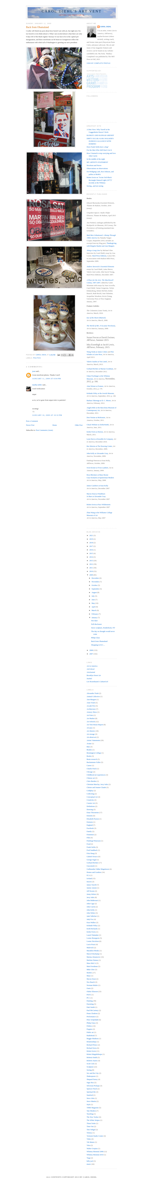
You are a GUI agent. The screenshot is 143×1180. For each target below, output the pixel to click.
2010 (91, 571)
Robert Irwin (91, 1051)
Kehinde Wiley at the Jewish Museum (100, 393)
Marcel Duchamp (93, 954)
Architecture (91, 709)
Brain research (92, 759)
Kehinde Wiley (92, 925)
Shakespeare (91, 1076)
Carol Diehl (105, 26)
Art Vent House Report (95, 725)
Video (89, 1139)
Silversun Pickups (93, 1086)
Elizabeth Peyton (93, 819)
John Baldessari (92, 900)
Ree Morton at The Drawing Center (99, 446)
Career (89, 765)
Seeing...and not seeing (95, 186)
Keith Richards (92, 929)
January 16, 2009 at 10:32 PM (47, 415)
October (95, 585)
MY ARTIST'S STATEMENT (97, 162)
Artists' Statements (93, 740)
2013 (91, 561)
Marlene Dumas (92, 960)
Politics (37, 358)
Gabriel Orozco (92, 856)
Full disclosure (96, 624)
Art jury (89, 728)
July (93, 596)
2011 (91, 568)
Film (88, 838)
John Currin (91, 907)
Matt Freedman (92, 966)
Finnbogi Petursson (94, 841)
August (94, 592)
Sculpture (90, 1067)
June (93, 600)
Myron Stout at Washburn (96, 494)
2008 (91, 650)
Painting (90, 1001)
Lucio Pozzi (91, 944)
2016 (91, 550)
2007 (91, 654)
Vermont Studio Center (95, 1136)
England (90, 825)
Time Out (90, 1126)
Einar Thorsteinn (93, 812)
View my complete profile (98, 63)
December (95, 578)
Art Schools (91, 722)
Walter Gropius (92, 1148)
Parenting (90, 1004)
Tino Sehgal (91, 1130)
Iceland (89, 878)
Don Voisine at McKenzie (96, 417)
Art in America (92, 666)
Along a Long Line (93, 250)
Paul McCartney (92, 1010)
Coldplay (90, 791)
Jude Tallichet (92, 916)
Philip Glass (95, 638)
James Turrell (91, 885)
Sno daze (94, 621)
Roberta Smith (92, 1057)
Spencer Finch (92, 1089)
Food (88, 844)
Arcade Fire (91, 706)
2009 (91, 575)
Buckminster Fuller (94, 762)
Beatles (89, 750)
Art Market (91, 718)
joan (33, 371)
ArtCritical (90, 669)
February (95, 614)
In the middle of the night (96, 159)
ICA (88, 875)
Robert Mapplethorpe (94, 1054)
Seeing (89, 1070)
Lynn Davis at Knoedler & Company (100, 439)
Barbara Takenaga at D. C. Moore (99, 400)
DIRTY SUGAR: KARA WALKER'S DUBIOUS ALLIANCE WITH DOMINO (100, 141)
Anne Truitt (91, 703)
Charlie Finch (91, 769)
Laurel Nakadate (93, 935)
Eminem (90, 822)
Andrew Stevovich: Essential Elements (100, 266)
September (96, 589)
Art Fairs (90, 715)
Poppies (89, 1029)
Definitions (91, 806)
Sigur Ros (90, 1082)
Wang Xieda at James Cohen (97, 352)
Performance (91, 1017)
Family (89, 831)
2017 (91, 546)
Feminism (90, 835)
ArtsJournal (91, 672)
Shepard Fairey (92, 1079)
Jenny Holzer (91, 894)
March (94, 610)
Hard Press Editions (99, 256)
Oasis (89, 988)
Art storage (91, 734)
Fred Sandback (92, 850)
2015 (91, 553)
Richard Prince (92, 1045)
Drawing (90, 809)
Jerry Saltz (90, 897)
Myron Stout (91, 979)
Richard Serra (92, 1048)
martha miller (37, 385)
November (96, 582)
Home (54, 425)
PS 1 (88, 998)
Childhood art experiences (96, 775)
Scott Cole (90, 1064)
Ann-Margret (91, 699)
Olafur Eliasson (92, 991)
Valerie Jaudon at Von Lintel (97, 362)
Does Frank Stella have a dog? (97, 147)
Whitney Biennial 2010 (95, 1155)
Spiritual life (91, 1092)
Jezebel (89, 678)
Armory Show (92, 712)
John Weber (91, 913)
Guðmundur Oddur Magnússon (98, 869)
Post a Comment (32, 421)
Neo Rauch (91, 982)
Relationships (91, 1042)
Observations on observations (97, 168)
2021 (91, 535)
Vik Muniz (90, 1142)
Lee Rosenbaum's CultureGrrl (97, 682)
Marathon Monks (93, 951)
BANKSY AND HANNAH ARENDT (100, 135)
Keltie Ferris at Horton (95, 432)
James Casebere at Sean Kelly (97, 486)
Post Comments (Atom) (44, 430)
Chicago (90, 772)
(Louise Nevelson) (101, 326)
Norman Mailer (92, 985)
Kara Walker (91, 922)
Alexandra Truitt (93, 693)
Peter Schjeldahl (92, 1020)
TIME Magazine (93, 1108)
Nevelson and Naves (94, 165)
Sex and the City (93, 1073)
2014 (91, 557)
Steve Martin (91, 1101)
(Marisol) (96, 318)
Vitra (88, 1145)
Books (89, 756)
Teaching (90, 1114)
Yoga (88, 1158)
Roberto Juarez (92, 1061)
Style (88, 1104)
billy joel (90, 1161)
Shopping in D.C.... (98, 645)
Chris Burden (91, 781)
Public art (90, 1032)
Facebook (90, 828)
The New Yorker (93, 1117)
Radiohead (90, 1035)
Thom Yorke (91, 1123)
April (94, 607)
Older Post (79, 425)
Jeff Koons (90, 891)
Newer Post (30, 425)
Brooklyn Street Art (94, 675)
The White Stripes (93, 1120)
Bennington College (94, 753)
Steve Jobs (90, 1098)
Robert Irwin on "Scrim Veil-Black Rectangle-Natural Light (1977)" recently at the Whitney (99, 180)
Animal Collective (93, 696)
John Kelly (91, 910)
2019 (91, 539)
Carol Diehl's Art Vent (72, 11)
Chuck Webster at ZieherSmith (98, 425)
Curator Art (91, 803)
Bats (88, 747)
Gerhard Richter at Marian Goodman (100, 369)
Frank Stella (91, 847)
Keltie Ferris (91, 932)
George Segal (91, 860)
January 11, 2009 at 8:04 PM (46, 379)
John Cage (90, 904)
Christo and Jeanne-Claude (96, 787)
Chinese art (91, 778)
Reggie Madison (93, 1038)
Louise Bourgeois (93, 938)
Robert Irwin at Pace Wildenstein (98, 504)
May (93, 603)
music (89, 1164)
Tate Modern (91, 1111)
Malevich (90, 948)
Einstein (90, 816)
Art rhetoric (91, 731)
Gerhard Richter (92, 863)
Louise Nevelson (93, 941)
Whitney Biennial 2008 (95, 1151)
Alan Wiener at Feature (95, 386)
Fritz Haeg (90, 853)
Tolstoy (89, 1133)
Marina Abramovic (93, 957)
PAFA (89, 995)
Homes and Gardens (94, 872)
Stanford (90, 1095)
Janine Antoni (92, 888)
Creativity (90, 800)
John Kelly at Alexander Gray (97, 453)
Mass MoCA (91, 963)
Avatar (89, 743)
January (95, 617)
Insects (89, 882)
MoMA (89, 973)
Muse (89, 976)
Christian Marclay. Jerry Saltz (97, 784)
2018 (91, 543)
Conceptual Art (92, 797)
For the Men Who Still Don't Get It (99, 150)
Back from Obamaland (99, 641)
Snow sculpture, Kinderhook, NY (103, 628)
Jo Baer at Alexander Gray (96, 496)
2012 (91, 564)
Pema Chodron (92, 1013)
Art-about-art (91, 737)
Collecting (90, 794)
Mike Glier (91, 969)
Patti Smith (91, 1007)
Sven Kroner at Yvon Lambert (97, 468)
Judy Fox (90, 919)
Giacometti (91, 866)
